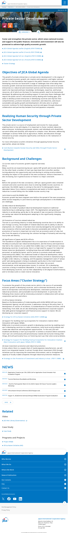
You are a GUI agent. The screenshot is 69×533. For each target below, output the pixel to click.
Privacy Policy (6, 510)
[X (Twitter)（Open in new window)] (3, 499)
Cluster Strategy (9, 63)
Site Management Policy (9, 507)
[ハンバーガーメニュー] (64, 2)
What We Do (61, 10)
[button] (24, 32)
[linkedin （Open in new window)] (20, 498)
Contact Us (5, 488)
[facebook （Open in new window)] (9, 498)
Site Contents (6, 480)
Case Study (7, 431)
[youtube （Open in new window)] (14, 499)
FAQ (3, 484)
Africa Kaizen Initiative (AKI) (13, 445)
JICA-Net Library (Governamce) (15, 421)
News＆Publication (9, 475)
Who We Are (6, 459)
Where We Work (8, 470)
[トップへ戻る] (64, 502)
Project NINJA (8, 442)
